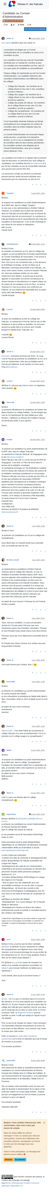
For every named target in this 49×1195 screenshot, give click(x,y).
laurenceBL (11, 682)
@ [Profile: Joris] (4, 999)
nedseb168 (11, 1060)
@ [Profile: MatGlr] (6, 947)
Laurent (9, 309)
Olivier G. (10, 38)
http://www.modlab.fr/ (15, 457)
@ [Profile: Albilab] (32, 819)
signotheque (11, 814)
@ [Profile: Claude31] (23, 819)
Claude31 (10, 193)
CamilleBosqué (12, 244)
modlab (9, 440)
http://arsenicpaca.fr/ (10, 512)
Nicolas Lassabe (13, 560)
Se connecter (20, 1160)
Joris (8, 939)
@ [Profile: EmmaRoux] (11, 367)
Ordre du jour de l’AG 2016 (13, 21)
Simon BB (10, 402)
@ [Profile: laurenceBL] (7, 731)
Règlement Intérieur (26, 1013)
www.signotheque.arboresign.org (15, 850)
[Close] (44, 1122)
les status (20, 1036)
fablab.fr (5, 968)
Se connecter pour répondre (35, 29)
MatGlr (9, 750)
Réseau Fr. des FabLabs (30, 4)
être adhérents (36, 163)
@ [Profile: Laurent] (6, 356)
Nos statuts (6, 43)
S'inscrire (8, 1160)
